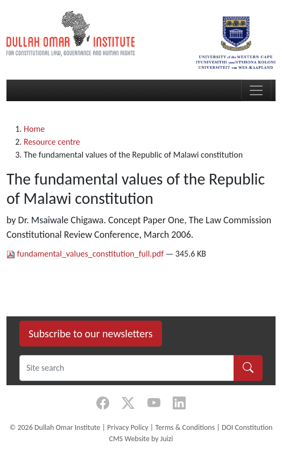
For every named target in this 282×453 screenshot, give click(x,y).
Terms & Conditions (185, 427)
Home (34, 129)
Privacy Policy (128, 427)
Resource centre (52, 142)
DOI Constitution (247, 427)
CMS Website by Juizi (141, 438)
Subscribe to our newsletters (91, 333)
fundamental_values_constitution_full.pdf (86, 254)
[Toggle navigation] (256, 90)
